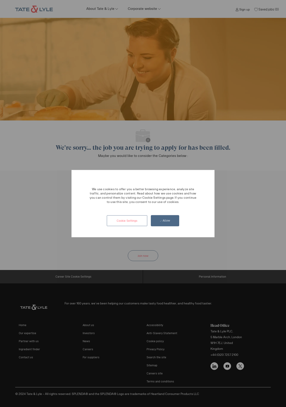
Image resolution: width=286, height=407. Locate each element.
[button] (126, 220)
